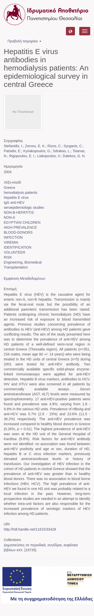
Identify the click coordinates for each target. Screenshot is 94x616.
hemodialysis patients (20, 193)
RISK (8, 257)
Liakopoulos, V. (49, 156)
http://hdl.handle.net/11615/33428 (30, 529)
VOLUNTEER (14, 252)
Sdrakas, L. (62, 151)
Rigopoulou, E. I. (22, 156)
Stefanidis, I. (13, 146)
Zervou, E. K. (35, 146)
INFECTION (13, 237)
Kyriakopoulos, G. (37, 151)
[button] (70, 31)
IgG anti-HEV (14, 203)
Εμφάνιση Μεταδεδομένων (24, 278)
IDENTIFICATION (17, 247)
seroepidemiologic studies (24, 207)
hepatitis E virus (16, 198)
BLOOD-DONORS (18, 232)
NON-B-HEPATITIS (19, 212)
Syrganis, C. (73, 146)
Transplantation (16, 267)
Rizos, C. (54, 146)
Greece (9, 188)
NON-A (9, 217)
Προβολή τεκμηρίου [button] (24, 41)
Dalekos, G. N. (74, 156)
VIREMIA (11, 242)
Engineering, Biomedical (23, 262)
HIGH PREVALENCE (20, 227)
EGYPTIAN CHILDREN (22, 222)
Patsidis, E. (12, 151)
